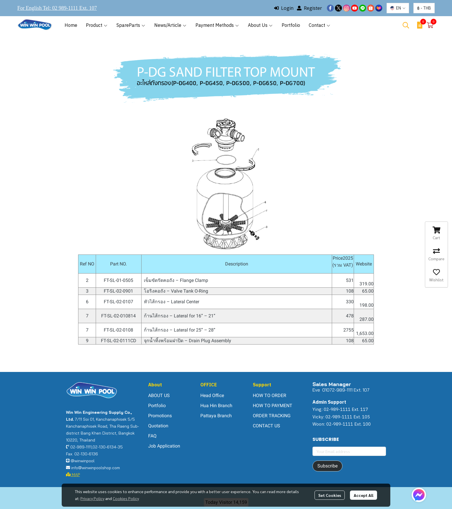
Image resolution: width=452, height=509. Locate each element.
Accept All (363, 495)
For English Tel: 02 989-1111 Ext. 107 (57, 8)
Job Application (164, 446)
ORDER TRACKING (272, 415)
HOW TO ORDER (269, 395)
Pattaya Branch (216, 415)
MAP (73, 474)
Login (283, 8)
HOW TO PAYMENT (272, 405)
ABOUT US (159, 395)
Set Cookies (329, 495)
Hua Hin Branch (216, 405)
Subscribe (327, 466)
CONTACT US (266, 425)
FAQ (152, 436)
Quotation (158, 425)
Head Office (212, 395)
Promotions (160, 415)
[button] (398, 8)
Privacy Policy (92, 498)
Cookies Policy (126, 498)
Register (309, 8)
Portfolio (157, 405)
